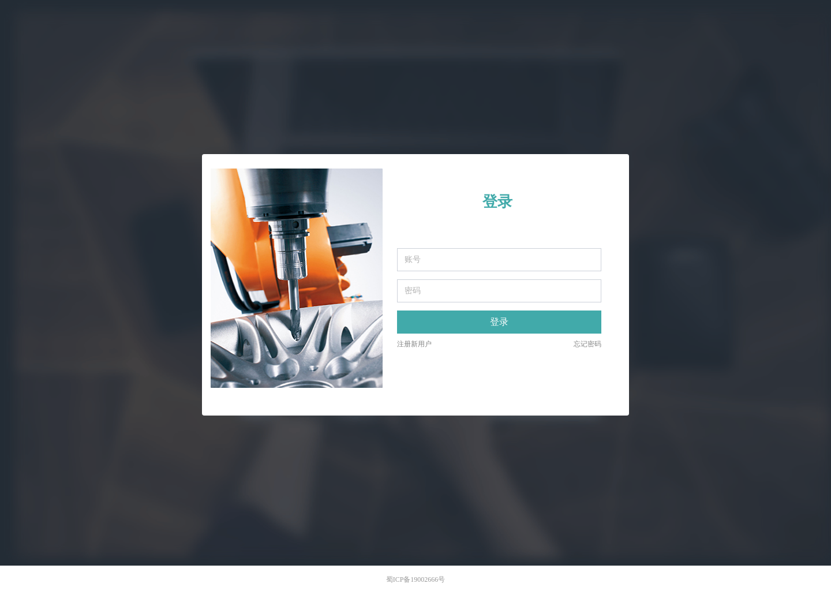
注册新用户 (414, 344)
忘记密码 (587, 344)
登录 (499, 322)
